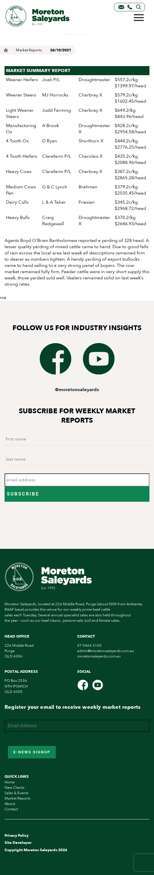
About (10, 803)
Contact (11, 809)
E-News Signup (31, 752)
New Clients (14, 787)
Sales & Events (16, 793)
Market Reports (29, 50)
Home (10, 782)
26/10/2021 (60, 50)
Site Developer (18, 842)
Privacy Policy (16, 835)
